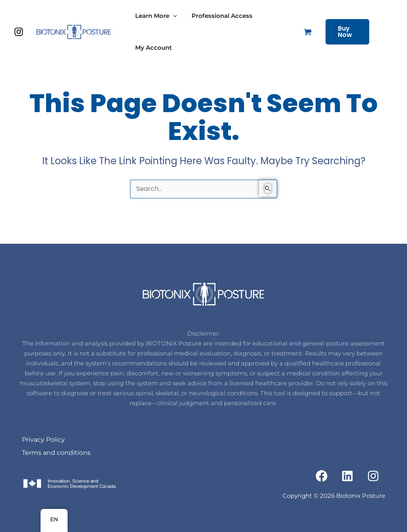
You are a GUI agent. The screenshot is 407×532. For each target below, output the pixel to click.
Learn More (155, 16)
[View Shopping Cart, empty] (306, 31)
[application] (172, 16)
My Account (152, 47)
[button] (358, 32)
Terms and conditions (56, 452)
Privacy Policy (43, 439)
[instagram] (20, 32)
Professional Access (218, 15)
